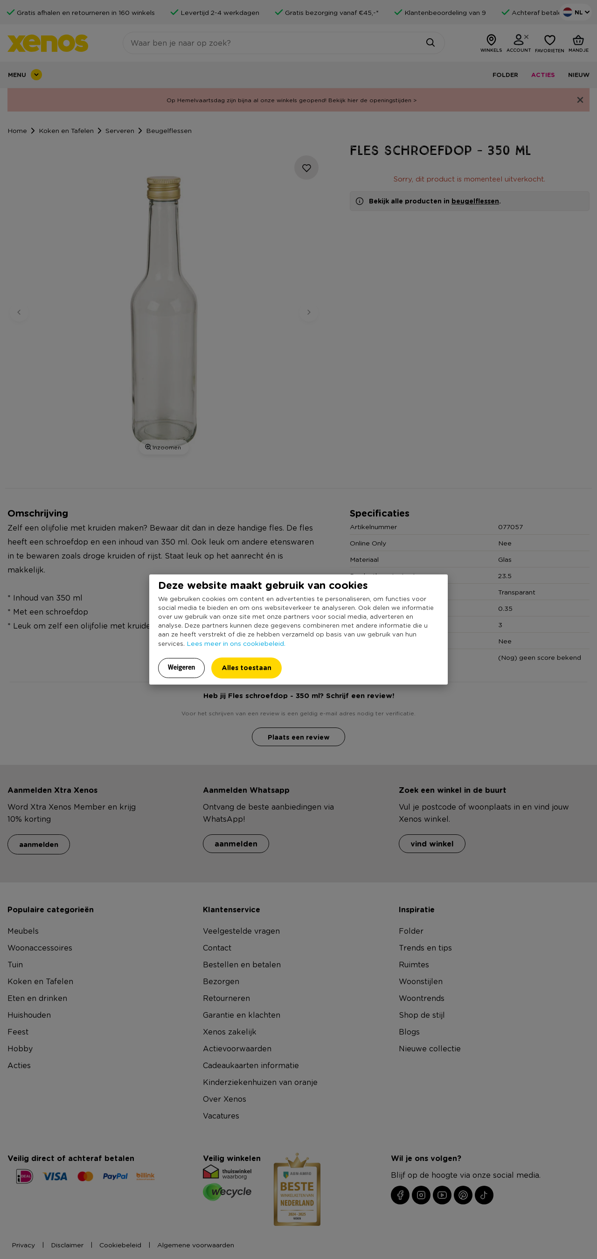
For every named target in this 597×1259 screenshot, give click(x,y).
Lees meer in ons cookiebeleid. (236, 643)
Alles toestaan (246, 667)
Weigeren (181, 667)
